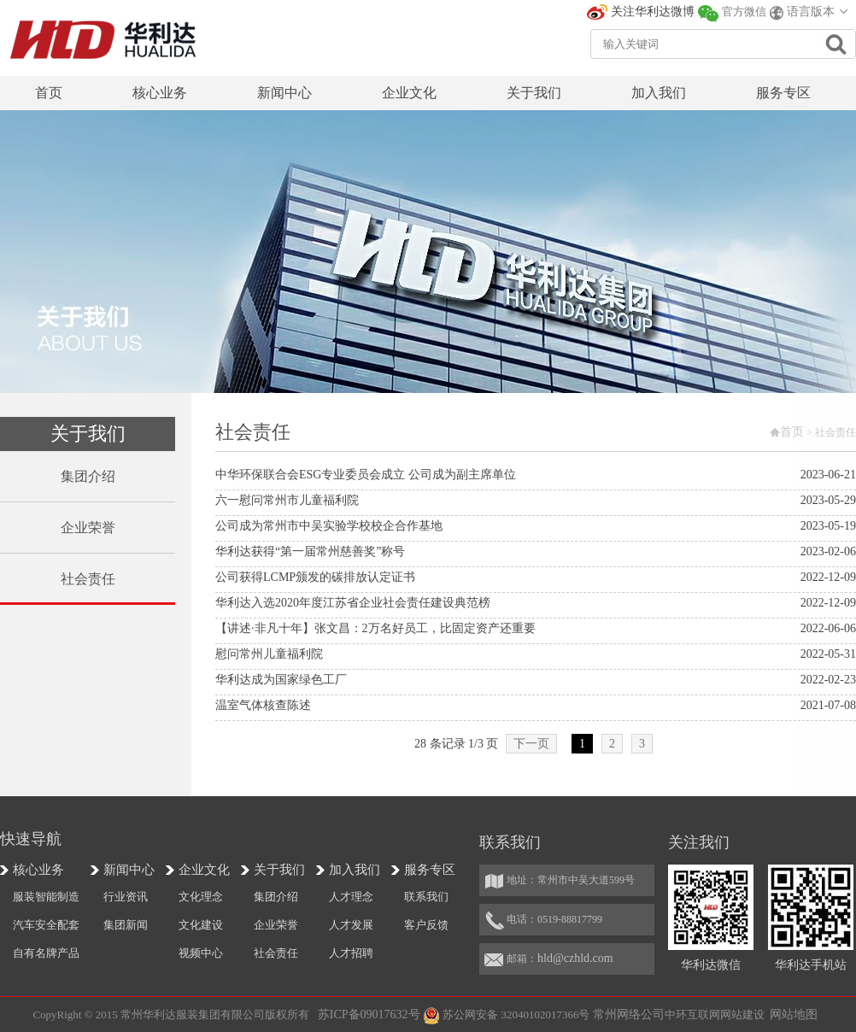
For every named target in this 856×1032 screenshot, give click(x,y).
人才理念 (351, 896)
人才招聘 (351, 953)
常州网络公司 (629, 1014)
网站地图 (794, 1014)
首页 (792, 431)
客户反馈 (426, 924)
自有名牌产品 (46, 953)
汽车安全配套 (46, 924)
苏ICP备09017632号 (369, 1014)
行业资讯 (125, 896)
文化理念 (201, 896)
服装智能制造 (46, 896)
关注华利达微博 (653, 11)
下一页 (531, 743)
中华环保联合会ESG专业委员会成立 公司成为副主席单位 (365, 474)
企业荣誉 (276, 924)
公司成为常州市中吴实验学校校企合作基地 (329, 525)
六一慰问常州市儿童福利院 (287, 500)
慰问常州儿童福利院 (269, 654)
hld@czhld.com (575, 958)
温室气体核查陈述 (263, 705)
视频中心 (201, 953)
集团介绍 (276, 896)
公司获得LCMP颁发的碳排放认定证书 (315, 577)
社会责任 (276, 953)
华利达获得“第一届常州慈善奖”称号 (310, 551)
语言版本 (811, 11)
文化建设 (201, 924)
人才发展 (351, 924)
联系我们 (426, 896)
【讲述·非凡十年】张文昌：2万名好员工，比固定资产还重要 (375, 628)
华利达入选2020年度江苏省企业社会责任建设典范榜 (352, 602)
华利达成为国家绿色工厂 (281, 679)
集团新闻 (125, 924)
